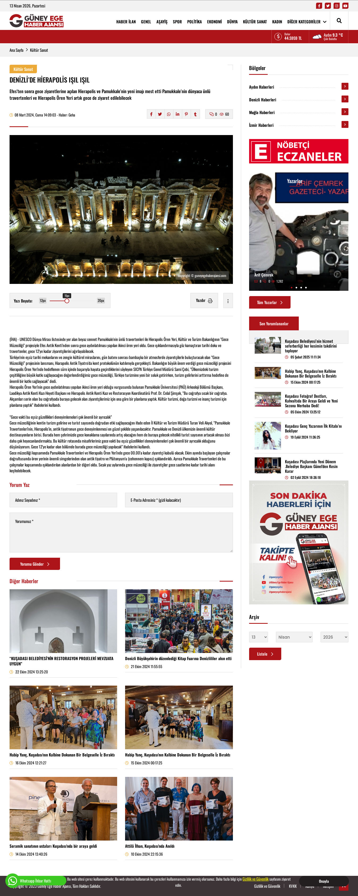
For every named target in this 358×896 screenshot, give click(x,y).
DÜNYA (232, 21)
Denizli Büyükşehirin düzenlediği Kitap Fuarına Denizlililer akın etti (178, 658)
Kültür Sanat (39, 50)
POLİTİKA (194, 21)
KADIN (277, 21)
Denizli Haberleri (262, 99)
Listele (265, 654)
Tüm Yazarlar (270, 302)
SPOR (177, 21)
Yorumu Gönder (34, 564)
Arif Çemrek (263, 274)
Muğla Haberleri (262, 112)
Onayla (324, 881)
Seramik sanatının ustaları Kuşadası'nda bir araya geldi (53, 846)
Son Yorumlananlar (273, 323)
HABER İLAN (126, 21)
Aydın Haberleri (261, 87)
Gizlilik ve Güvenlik (255, 879)
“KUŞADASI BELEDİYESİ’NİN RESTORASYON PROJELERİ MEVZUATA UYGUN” (61, 660)
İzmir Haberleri (261, 125)
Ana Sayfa (16, 50)
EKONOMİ (214, 21)
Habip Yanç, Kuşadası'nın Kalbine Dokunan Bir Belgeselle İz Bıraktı (62, 755)
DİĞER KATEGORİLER (306, 21)
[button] (291, 287)
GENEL (146, 21)
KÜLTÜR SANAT (255, 21)
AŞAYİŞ (162, 21)
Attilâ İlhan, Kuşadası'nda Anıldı (149, 846)
